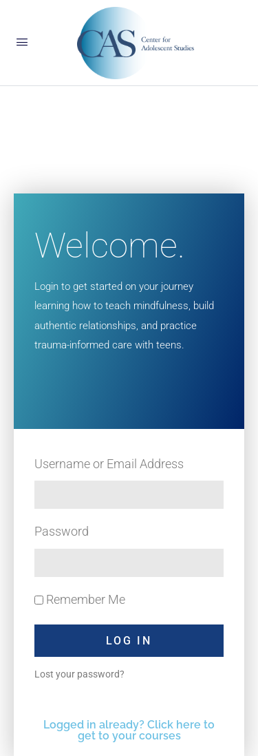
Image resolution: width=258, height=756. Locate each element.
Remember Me (79, 599)
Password (61, 531)
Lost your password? (79, 674)
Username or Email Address (109, 463)
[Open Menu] (22, 42)
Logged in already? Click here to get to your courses (129, 730)
